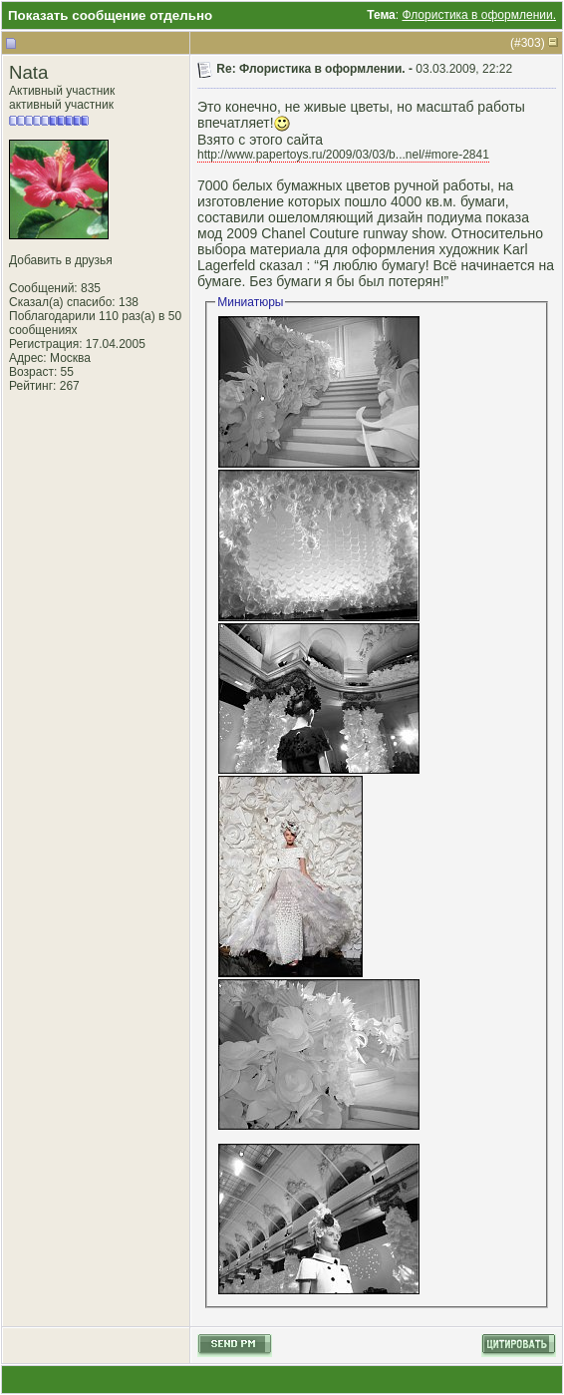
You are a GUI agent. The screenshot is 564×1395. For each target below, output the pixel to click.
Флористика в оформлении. (479, 15)
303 (531, 43)
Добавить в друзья (61, 260)
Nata (28, 72)
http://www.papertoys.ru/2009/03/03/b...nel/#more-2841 (343, 155)
